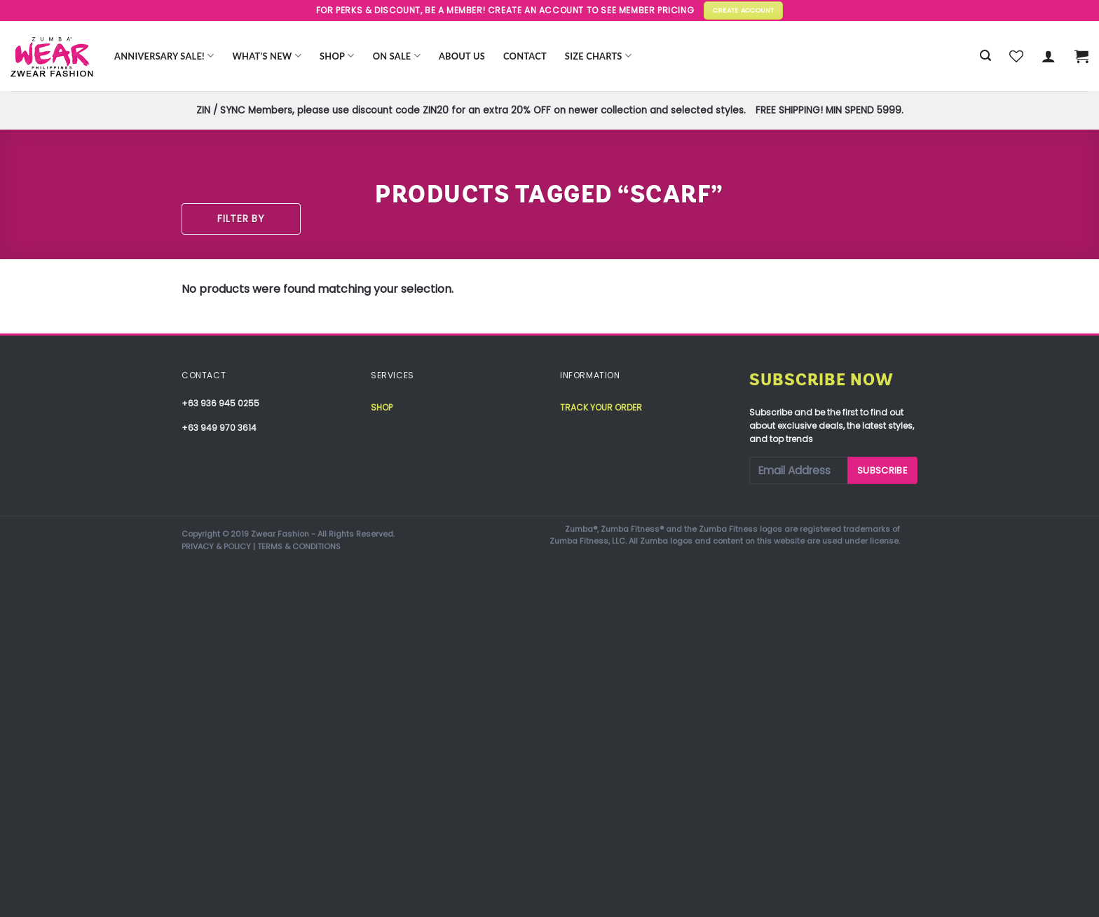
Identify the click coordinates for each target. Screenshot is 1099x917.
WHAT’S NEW (266, 55)
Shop (337, 55)
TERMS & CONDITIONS (299, 546)
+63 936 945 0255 (220, 403)
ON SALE (397, 55)
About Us (462, 56)
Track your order (601, 407)
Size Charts (598, 55)
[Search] (985, 55)
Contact (525, 56)
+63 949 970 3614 (219, 428)
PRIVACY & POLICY (216, 546)
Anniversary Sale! (164, 55)
